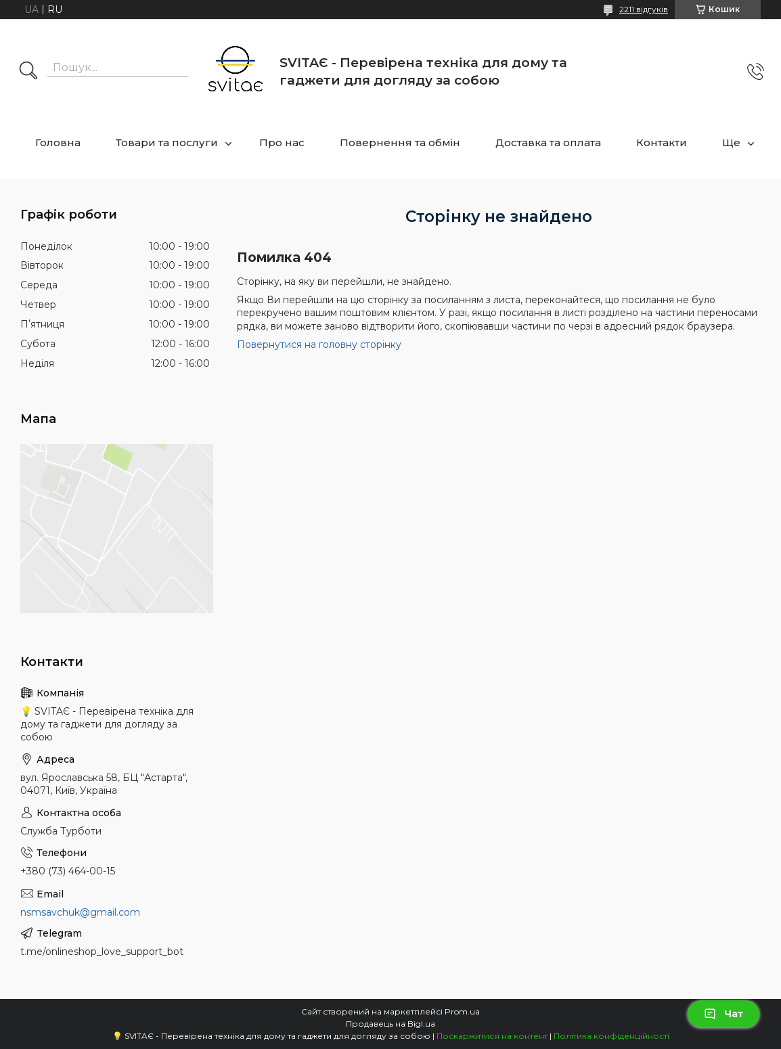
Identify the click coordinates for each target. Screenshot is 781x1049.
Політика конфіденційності (611, 1036)
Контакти (661, 142)
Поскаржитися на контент (492, 1036)
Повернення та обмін (400, 142)
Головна (58, 142)
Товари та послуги (167, 142)
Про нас (282, 142)
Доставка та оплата (548, 142)
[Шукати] (28, 72)
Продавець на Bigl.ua (390, 1024)
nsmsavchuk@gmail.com (80, 912)
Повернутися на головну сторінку (319, 344)
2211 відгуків (643, 9)
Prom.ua (462, 1011)
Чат (723, 1014)
